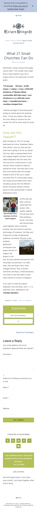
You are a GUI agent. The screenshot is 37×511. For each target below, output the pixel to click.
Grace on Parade (18, 62)
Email (5, 398)
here (29, 287)
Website (6, 408)
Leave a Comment (25, 300)
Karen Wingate (25, 503)
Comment (7, 354)
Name (6, 387)
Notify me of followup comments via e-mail (17, 379)
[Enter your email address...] (18, 315)
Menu (20, 15)
